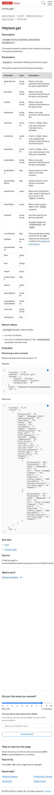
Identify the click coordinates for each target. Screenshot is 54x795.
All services (7, 781)
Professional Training (43, 776)
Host (7, 577)
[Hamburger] (50, 3)
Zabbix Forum (40, 781)
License (47, 791)
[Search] (43, 3)
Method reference (34, 16)
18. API (21, 16)
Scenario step (11, 582)
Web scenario (8, 19)
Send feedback (27, 734)
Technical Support (10, 776)
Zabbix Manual (8, 16)
